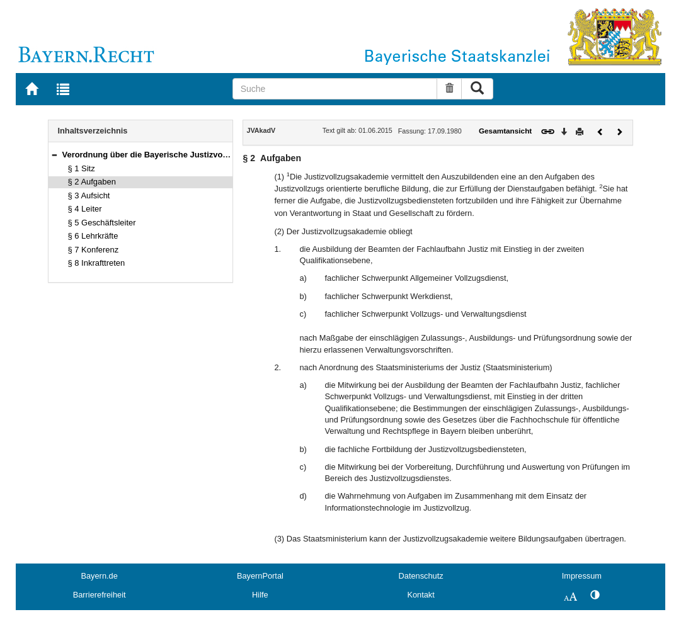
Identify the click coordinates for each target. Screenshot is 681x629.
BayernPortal (260, 576)
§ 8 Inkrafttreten (96, 263)
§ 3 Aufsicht (89, 195)
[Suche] (335, 88)
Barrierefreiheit (99, 594)
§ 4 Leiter (85, 208)
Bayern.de (99, 576)
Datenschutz (421, 576)
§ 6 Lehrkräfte (93, 236)
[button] (54, 154)
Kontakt (420, 594)
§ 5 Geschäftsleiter (102, 222)
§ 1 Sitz (81, 168)
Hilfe (260, 594)
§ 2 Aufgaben (92, 181)
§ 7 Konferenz (93, 249)
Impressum (582, 576)
